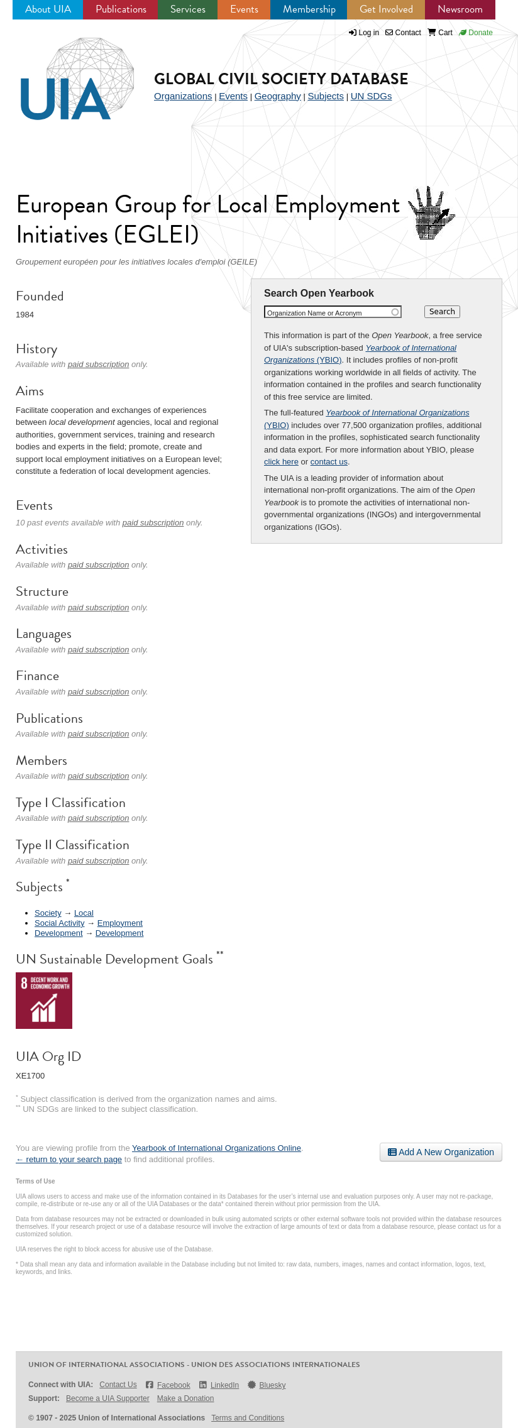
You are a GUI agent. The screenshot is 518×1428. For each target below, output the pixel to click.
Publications (121, 9)
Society (48, 913)
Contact (403, 32)
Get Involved (386, 9)
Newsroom (460, 9)
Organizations (183, 96)
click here (281, 461)
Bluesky (265, 1385)
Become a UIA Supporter (108, 1398)
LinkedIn (219, 1385)
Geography (278, 96)
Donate (476, 32)
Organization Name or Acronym (314, 313)
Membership (309, 9)
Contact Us (117, 1384)
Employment (120, 923)
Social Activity (59, 923)
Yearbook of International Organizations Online (216, 1148)
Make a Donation (185, 1398)
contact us (329, 461)
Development (59, 933)
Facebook (167, 1385)
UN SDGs (371, 96)
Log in (369, 32)
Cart (440, 32)
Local (84, 913)
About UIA (48, 9)
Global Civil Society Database (281, 79)
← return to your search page (69, 1159)
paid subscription (99, 364)
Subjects (325, 96)
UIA (63, 71)
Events (244, 9)
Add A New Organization (441, 1152)
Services (188, 9)
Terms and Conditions (247, 1418)
